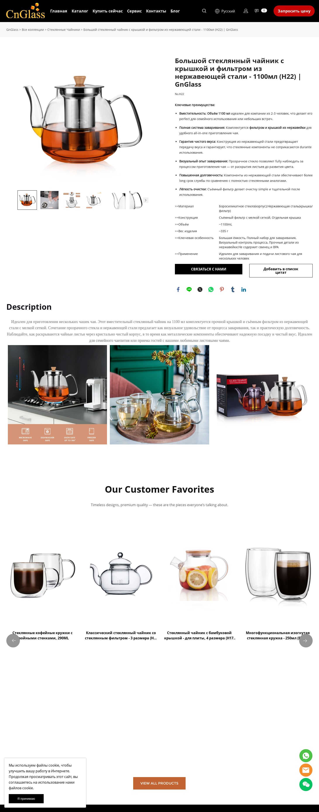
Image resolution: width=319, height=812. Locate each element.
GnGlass (12, 30)
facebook (178, 289)
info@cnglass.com (174, 740)
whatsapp (211, 289)
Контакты (156, 11)
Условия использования (21, 721)
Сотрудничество (120, 721)
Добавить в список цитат (281, 271)
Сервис (134, 11)
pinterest (222, 289)
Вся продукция (67, 721)
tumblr (232, 289)
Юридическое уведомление (24, 737)
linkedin (243, 289)
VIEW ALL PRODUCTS (159, 662)
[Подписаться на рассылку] (218, 771)
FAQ (111, 715)
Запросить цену (294, 11)
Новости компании (70, 742)
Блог (175, 11)
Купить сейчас (108, 11)
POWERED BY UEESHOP (183, 804)
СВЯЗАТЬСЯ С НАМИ (208, 269)
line (189, 289)
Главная (58, 11)
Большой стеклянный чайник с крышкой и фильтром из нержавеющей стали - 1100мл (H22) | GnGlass (160, 30)
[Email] (231, 758)
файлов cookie (21, 788)
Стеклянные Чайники (63, 30)
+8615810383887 (173, 748)
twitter (200, 289)
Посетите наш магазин (72, 737)
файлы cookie (47, 765)
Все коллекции (33, 30)
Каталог (80, 11)
